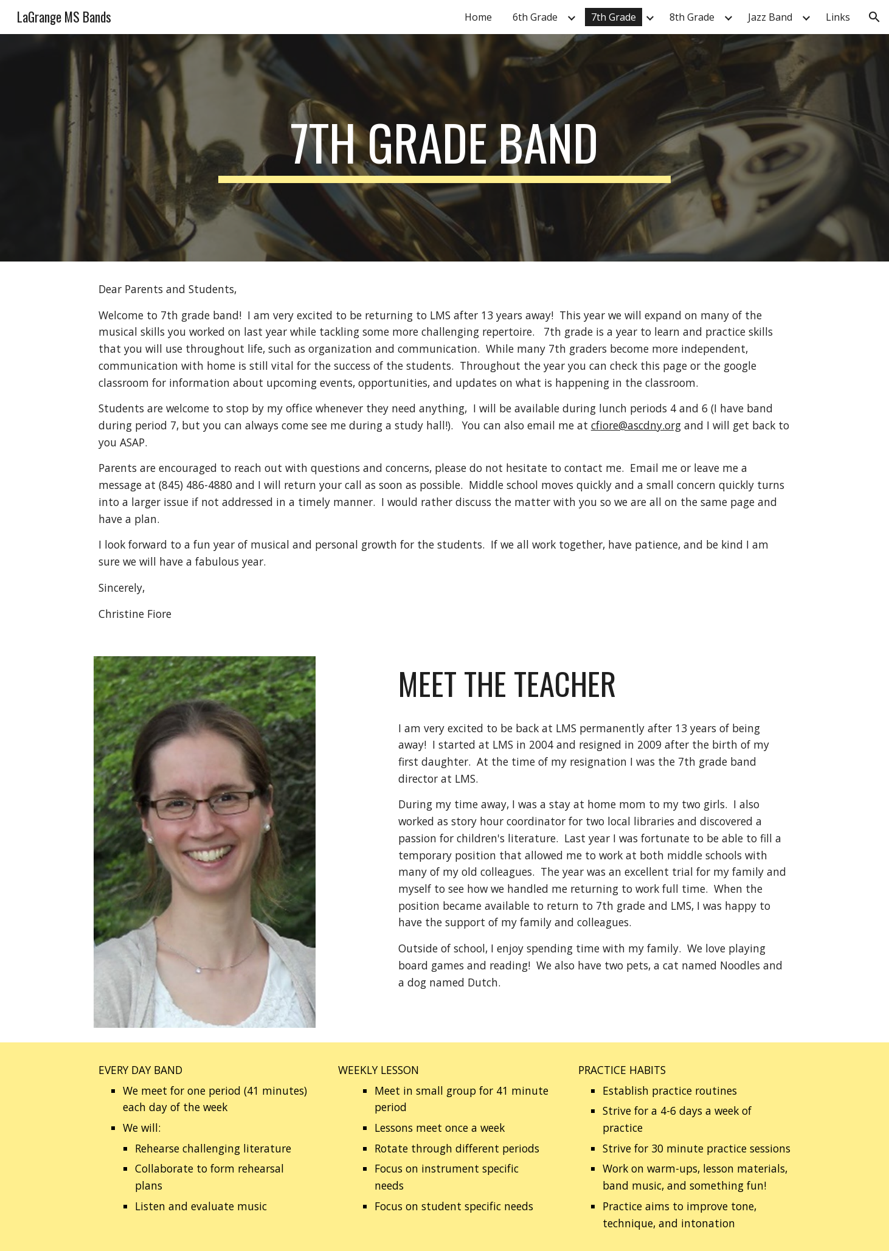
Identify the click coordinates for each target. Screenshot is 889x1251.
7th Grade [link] (613, 17)
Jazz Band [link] (770, 17)
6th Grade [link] (535, 17)
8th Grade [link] (691, 17)
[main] (444, 148)
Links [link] (838, 17)
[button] (874, 17)
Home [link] (478, 17)
